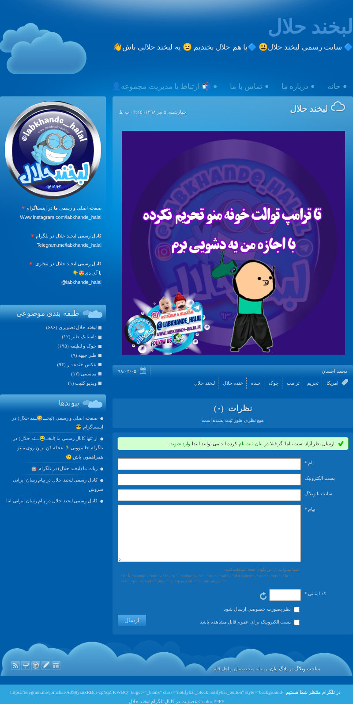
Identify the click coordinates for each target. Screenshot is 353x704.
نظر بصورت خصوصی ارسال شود (257, 619)
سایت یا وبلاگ (318, 493)
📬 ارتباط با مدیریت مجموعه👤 (161, 86)
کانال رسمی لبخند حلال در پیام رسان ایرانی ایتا (52, 500)
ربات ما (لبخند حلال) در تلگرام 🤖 (64, 468)
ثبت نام (246, 443)
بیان (259, 443)
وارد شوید (180, 443)
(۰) (219, 408)
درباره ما (295, 86)
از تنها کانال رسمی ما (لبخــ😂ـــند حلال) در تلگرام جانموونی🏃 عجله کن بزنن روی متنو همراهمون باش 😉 (58, 447)
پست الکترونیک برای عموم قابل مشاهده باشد (245, 632)
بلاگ (283, 679)
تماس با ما (246, 86)
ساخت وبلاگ (307, 679)
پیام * (309, 509)
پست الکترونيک (319, 478)
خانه (334, 86)
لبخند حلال (310, 27)
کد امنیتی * (315, 604)
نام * (309, 462)
